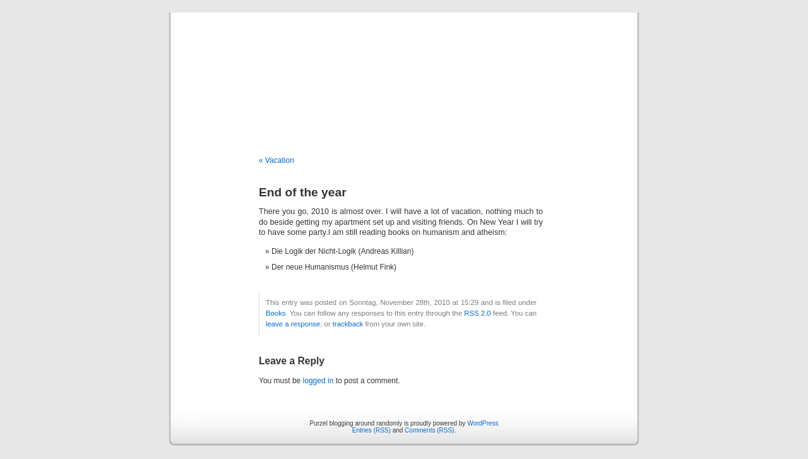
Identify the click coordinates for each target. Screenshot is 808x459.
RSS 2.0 (477, 313)
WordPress (482, 423)
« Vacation (276, 160)
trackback (348, 324)
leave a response (293, 324)
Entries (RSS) (371, 430)
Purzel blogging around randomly (404, 71)
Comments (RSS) (429, 430)
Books (275, 313)
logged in (318, 380)
